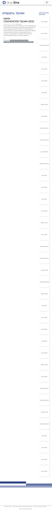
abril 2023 (44, 341)
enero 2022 (44, 471)
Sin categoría (7, 18)
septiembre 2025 (44, 45)
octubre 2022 (44, 412)
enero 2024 (44, 234)
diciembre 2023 (44, 246)
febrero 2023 (44, 364)
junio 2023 (44, 317)
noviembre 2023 (44, 258)
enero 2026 (44, 33)
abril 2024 (44, 199)
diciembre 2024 (44, 128)
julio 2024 (44, 175)
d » (4, 38)
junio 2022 (44, 447)
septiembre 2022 (44, 424)
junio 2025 (44, 69)
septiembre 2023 (44, 282)
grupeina (22, 41)
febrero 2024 (44, 222)
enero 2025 (44, 116)
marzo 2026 (44, 21)
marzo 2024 (44, 211)
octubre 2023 (44, 270)
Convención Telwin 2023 (19, 21)
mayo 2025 (44, 80)
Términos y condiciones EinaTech (40, 506)
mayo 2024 (44, 187)
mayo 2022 (44, 459)
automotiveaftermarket (9, 41)
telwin (31, 41)
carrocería (17, 41)
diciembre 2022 (44, 388)
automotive (25, 40)
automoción (19, 40)
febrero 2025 (44, 104)
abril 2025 (44, 92)
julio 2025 (44, 57)
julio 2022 (44, 435)
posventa (27, 41)
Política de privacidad (17, 506)
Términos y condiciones (27, 506)
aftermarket (13, 40)
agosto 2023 (44, 293)
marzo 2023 (44, 353)
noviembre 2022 (44, 400)
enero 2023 (44, 376)
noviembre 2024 (44, 140)
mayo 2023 (44, 329)
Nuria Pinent (19, 24)
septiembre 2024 (44, 163)
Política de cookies (8, 506)
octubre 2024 (44, 151)
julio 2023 (44, 305)
